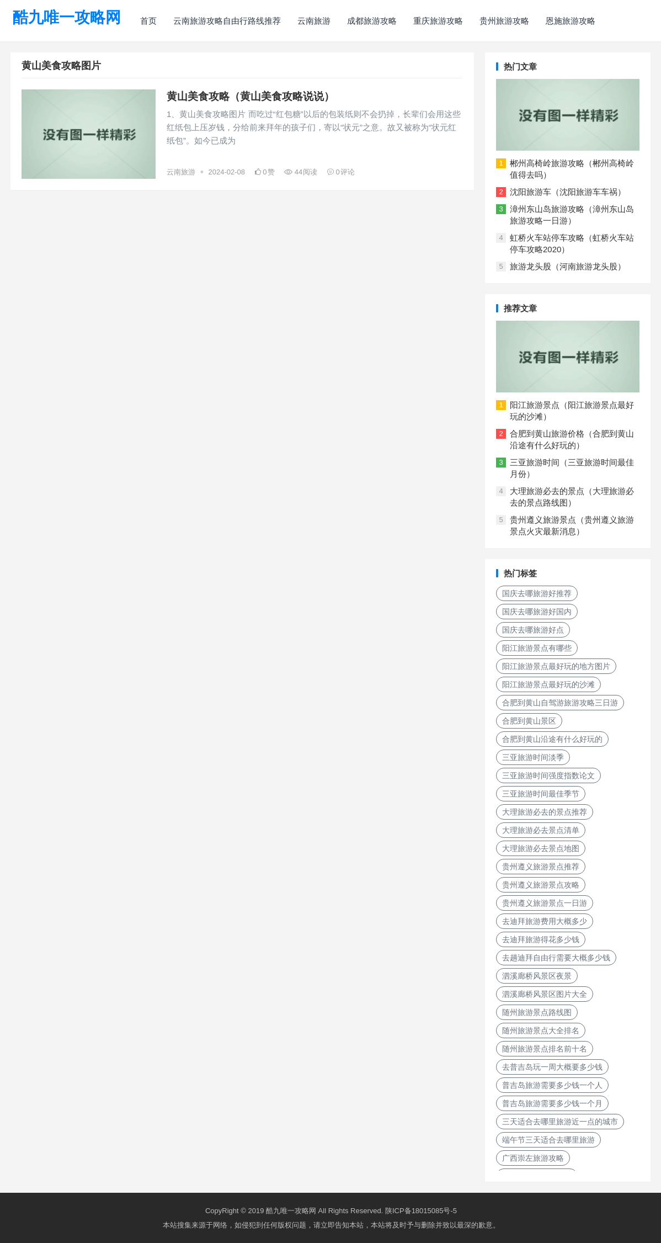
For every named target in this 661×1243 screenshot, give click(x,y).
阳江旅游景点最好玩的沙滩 (548, 684)
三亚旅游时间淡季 (533, 757)
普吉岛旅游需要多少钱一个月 (552, 1103)
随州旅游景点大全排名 (540, 1030)
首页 (148, 20)
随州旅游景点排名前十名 (544, 1048)
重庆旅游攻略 (438, 20)
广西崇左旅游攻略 (533, 1158)
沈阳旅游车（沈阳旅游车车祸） (568, 191)
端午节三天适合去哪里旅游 (548, 1139)
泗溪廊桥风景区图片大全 (544, 994)
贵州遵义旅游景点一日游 (544, 903)
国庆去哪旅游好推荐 (537, 593)
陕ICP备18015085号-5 (421, 1211)
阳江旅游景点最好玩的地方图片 (556, 666)
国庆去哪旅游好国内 (537, 611)
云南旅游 (313, 20)
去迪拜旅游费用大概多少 (544, 921)
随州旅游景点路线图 (537, 1012)
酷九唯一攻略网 (67, 17)
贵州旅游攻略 (504, 20)
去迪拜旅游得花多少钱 (540, 939)
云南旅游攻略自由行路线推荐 (227, 20)
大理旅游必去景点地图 (540, 848)
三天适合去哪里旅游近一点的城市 (560, 1121)
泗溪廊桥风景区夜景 (537, 975)
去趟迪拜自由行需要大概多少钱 (556, 957)
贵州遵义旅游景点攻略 (540, 884)
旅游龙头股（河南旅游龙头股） (568, 266)
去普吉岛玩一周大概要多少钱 (552, 1067)
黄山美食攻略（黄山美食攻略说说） (250, 96)
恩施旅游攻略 (570, 20)
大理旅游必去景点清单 (540, 830)
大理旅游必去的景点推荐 (544, 812)
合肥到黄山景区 (529, 720)
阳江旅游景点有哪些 (537, 648)
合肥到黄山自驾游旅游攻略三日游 (560, 702)
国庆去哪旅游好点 (533, 629)
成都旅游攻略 (372, 20)
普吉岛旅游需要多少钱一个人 (552, 1085)
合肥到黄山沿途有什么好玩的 (552, 739)
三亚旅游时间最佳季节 (540, 793)
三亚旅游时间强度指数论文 (548, 775)
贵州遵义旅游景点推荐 (540, 866)
